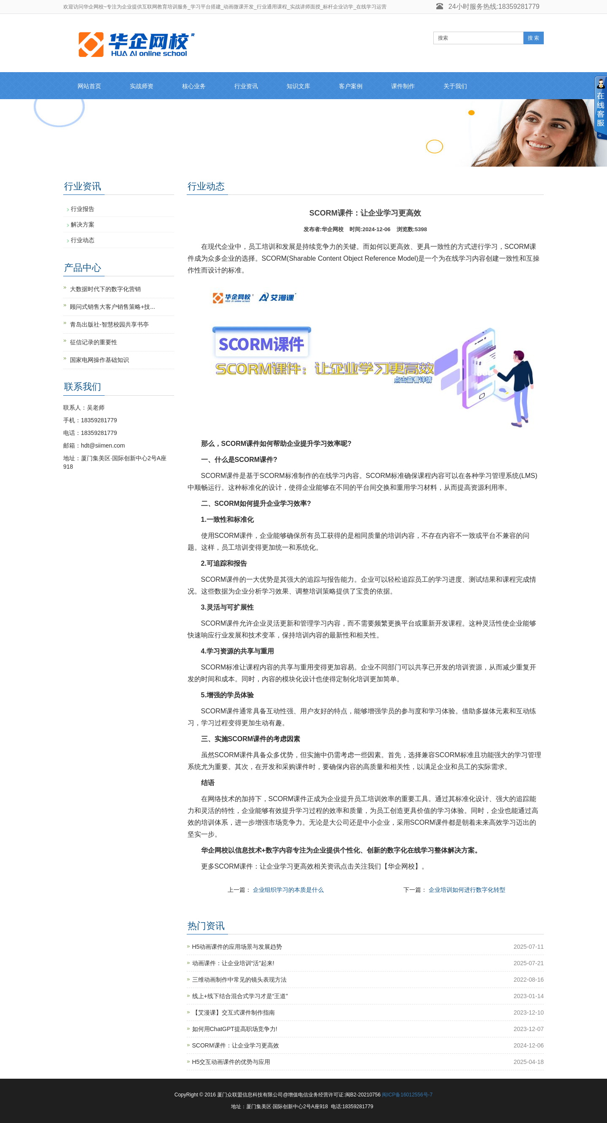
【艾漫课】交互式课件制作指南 (233, 1012)
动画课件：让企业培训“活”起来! (233, 963)
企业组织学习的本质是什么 (288, 889)
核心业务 (194, 86)
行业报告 (82, 208)
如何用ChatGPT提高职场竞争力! (234, 1029)
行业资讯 (246, 86)
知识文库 (298, 86)
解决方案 (82, 224)
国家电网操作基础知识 (99, 359)
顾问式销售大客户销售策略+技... (112, 306)
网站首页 (89, 86)
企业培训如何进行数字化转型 (467, 889)
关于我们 (455, 86)
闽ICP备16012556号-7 (407, 1095)
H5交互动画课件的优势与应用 (231, 1061)
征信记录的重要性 (93, 342)
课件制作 (403, 86)
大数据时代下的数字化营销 (105, 289)
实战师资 (141, 86)
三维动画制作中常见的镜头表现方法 (239, 979)
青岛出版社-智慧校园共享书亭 (109, 324)
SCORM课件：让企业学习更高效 (235, 1045)
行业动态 (82, 240)
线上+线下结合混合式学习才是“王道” (240, 996)
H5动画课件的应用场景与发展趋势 (237, 946)
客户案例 (351, 86)
